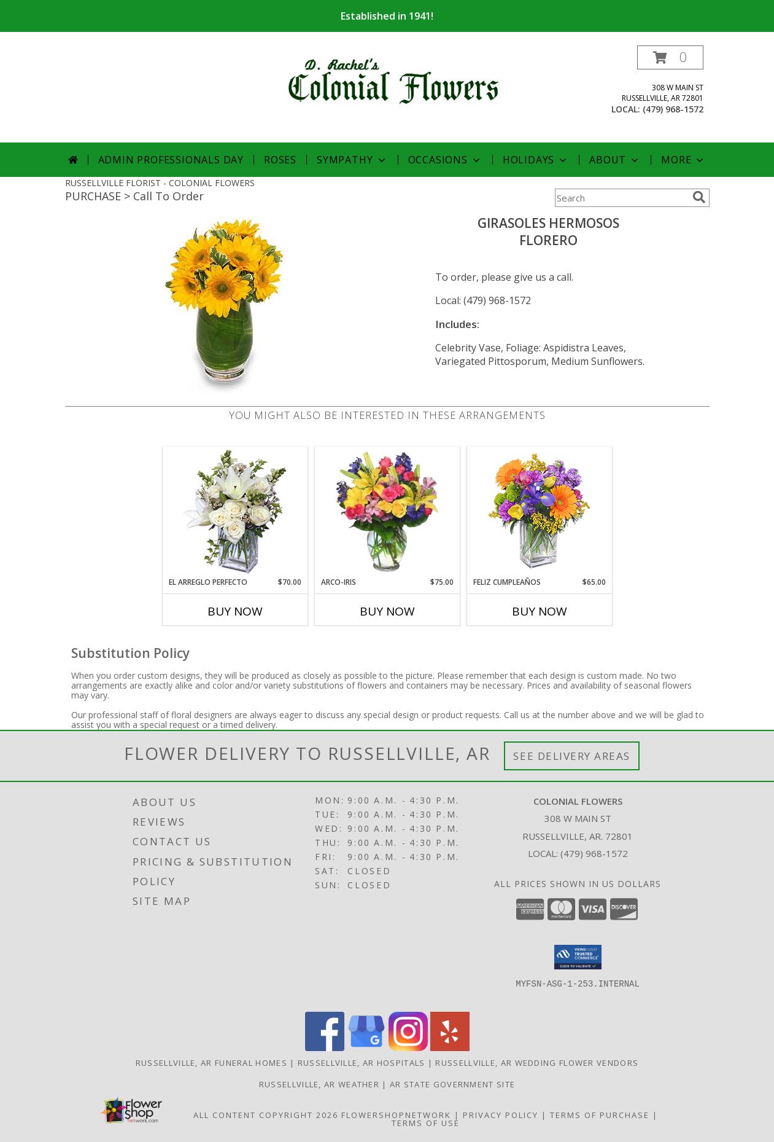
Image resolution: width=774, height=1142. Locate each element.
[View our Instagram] (408, 1048)
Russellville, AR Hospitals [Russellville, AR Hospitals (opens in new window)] (361, 1062)
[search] (699, 197)
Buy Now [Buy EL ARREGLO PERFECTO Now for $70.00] (235, 611)
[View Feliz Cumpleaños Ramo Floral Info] (539, 512)
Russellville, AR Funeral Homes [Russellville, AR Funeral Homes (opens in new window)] (211, 1062)
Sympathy (352, 159)
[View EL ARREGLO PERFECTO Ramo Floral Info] (235, 512)
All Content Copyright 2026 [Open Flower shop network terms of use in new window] (265, 1114)
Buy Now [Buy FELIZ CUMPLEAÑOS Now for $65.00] (539, 611)
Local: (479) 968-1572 (483, 300)
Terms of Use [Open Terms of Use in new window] (426, 1122)
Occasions (445, 159)
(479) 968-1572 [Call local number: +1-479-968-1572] (673, 109)
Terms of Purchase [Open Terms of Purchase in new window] (599, 1114)
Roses (280, 159)
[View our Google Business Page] (366, 1048)
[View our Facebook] (324, 1048)
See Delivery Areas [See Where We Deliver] (571, 756)
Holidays (536, 159)
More (683, 159)
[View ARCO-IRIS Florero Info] (387, 512)
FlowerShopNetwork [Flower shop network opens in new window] (396, 1114)
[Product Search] (621, 197)
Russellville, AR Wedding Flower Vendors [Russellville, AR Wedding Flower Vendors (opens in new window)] (536, 1062)
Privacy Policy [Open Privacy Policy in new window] (500, 1114)
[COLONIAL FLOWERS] (392, 78)
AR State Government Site (452, 1084)
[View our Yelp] (450, 1048)
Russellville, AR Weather (319, 1084)
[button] (670, 57)
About (615, 159)
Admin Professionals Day (171, 159)
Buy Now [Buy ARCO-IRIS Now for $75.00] (387, 611)
